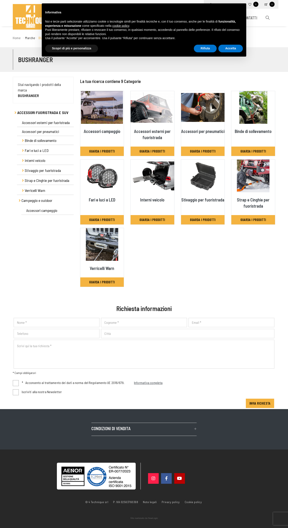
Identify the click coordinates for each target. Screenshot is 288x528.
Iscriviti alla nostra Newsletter (42, 392)
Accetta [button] (230, 48)
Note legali (150, 502)
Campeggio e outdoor (35, 200)
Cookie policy (193, 501)
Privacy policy (171, 501)
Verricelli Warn (33, 190)
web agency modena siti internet (144, 518)
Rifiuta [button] (205, 48)
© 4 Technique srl (96, 502)
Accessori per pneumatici (40, 131)
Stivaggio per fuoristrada (41, 170)
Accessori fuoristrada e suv (41, 112)
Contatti (250, 17)
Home (17, 38)
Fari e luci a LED (35, 150)
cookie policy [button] (120, 25)
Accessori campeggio (41, 210)
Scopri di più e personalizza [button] (71, 48)
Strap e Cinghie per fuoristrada (45, 180)
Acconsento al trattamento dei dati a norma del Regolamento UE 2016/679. (92, 383)
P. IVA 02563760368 (125, 502)
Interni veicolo (33, 160)
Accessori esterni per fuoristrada (46, 122)
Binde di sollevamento (39, 140)
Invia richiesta (260, 403)
